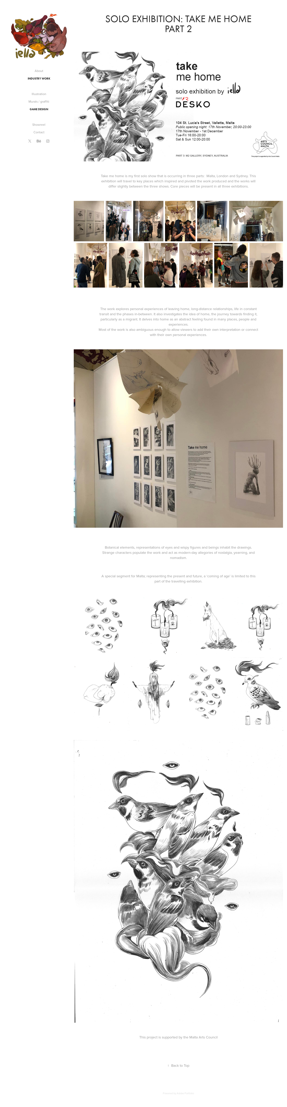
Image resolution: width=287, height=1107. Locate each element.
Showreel (38, 124)
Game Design (39, 109)
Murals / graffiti (39, 101)
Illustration (39, 94)
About (39, 71)
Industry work (39, 78)
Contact (38, 132)
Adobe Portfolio (185, 1093)
